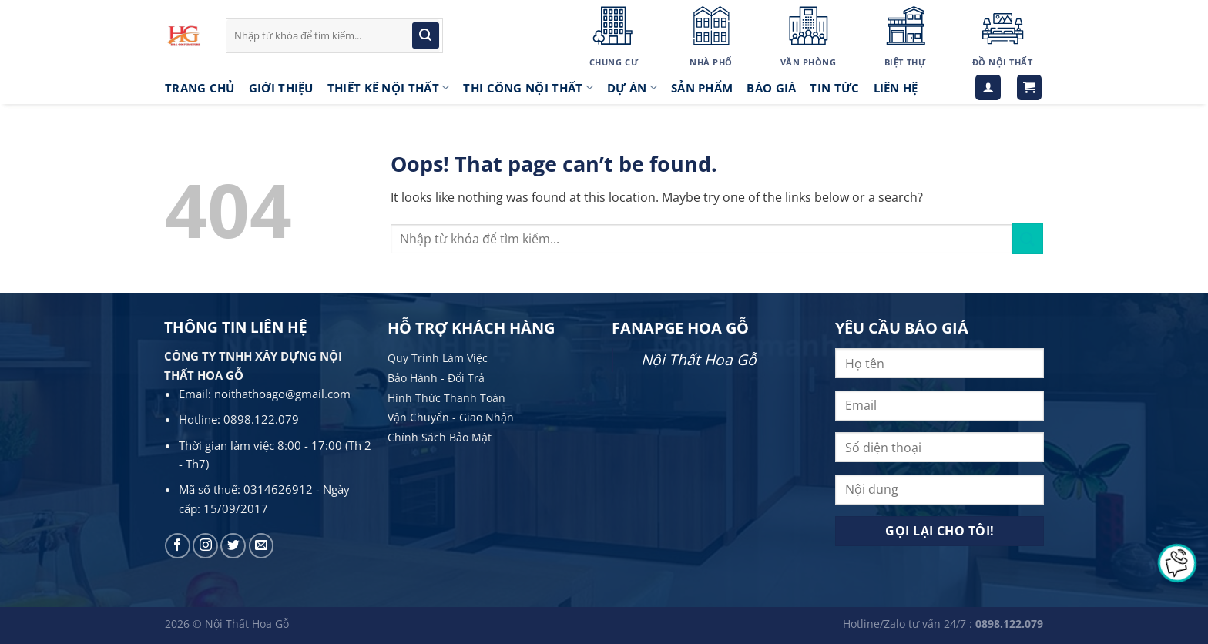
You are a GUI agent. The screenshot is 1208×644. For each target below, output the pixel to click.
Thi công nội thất (528, 88)
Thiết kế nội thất (388, 88)
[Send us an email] (261, 545)
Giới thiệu (281, 88)
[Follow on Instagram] (205, 545)
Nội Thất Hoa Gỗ (699, 359)
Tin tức (834, 88)
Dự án (632, 88)
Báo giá (771, 88)
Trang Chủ (200, 88)
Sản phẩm (702, 88)
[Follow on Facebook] (177, 545)
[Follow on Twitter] (233, 545)
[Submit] (425, 35)
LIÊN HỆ (896, 88)
